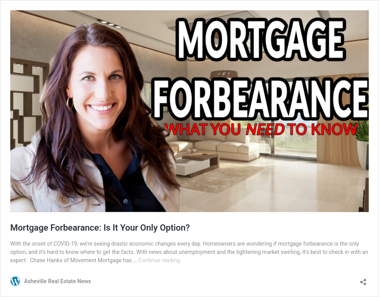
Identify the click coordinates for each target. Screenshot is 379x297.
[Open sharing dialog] (363, 279)
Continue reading (159, 260)
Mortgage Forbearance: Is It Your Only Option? (100, 228)
